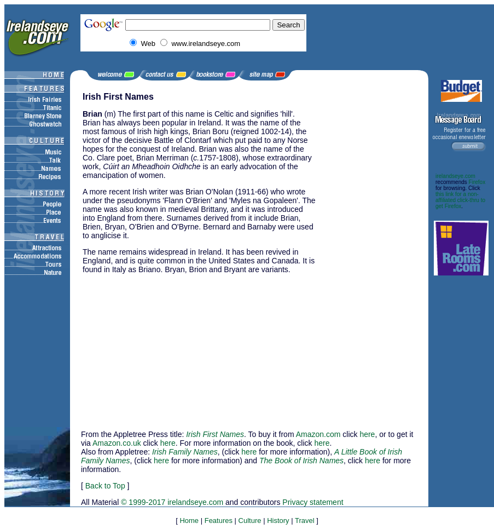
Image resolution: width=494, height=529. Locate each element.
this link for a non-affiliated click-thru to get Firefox (460, 200)
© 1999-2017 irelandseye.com (172, 502)
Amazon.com (318, 434)
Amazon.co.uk (116, 443)
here (367, 434)
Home (189, 520)
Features (219, 520)
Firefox (477, 182)
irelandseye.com (455, 176)
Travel (305, 520)
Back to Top (105, 485)
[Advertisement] (372, 256)
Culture (250, 520)
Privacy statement (312, 502)
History (278, 520)
